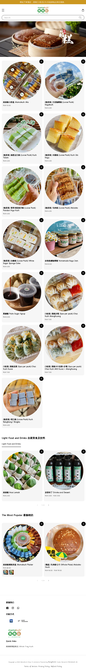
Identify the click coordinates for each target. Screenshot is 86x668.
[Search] (80, 17)
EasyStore (52, 662)
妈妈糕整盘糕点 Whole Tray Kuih (19, 646)
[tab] (11, 444)
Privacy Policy (44, 666)
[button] (3, 10)
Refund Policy (56, 666)
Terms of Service (30, 666)
